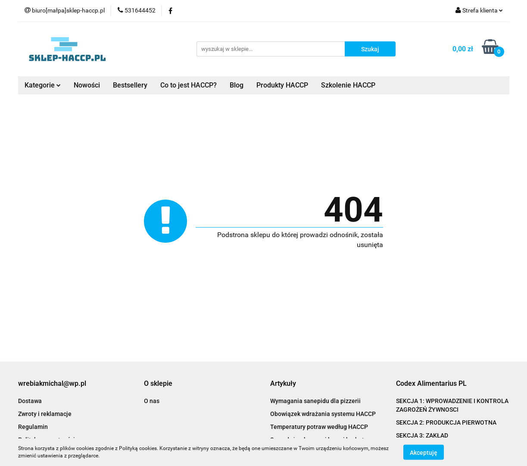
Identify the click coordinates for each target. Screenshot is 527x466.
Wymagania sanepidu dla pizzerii (315, 400)
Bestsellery (130, 85)
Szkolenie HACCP (348, 85)
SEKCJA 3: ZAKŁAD (422, 435)
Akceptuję (423, 452)
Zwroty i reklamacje (45, 413)
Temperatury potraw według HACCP (319, 426)
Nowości (87, 85)
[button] (52, 383)
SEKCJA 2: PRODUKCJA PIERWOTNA (446, 422)
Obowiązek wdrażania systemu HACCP (323, 413)
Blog (236, 85)
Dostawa (30, 400)
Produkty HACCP (282, 85)
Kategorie (43, 85)
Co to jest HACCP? (188, 85)
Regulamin (33, 426)
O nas (151, 400)
